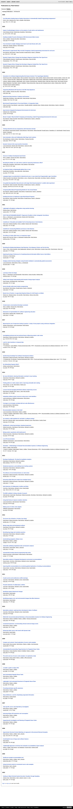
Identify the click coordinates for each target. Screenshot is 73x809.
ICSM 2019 (5, 283)
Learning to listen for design (10, 272)
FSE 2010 (5, 613)
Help (16, 807)
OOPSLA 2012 (6, 562)
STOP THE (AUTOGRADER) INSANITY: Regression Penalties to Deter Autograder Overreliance (26, 215)
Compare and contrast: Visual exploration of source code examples (19, 642)
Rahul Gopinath (13, 249)
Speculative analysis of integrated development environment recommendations (22, 559)
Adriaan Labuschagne (8, 325)
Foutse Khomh (39, 79)
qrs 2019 (5, 296)
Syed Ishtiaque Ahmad (8, 32)
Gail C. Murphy (26, 81)
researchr (3, 1)
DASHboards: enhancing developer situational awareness (17, 425)
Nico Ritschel (6, 52)
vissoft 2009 (5, 645)
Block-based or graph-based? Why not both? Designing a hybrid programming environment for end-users (29, 50)
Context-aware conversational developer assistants (15, 305)
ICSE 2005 (5, 767)
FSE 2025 (5, 40)
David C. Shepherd (35, 52)
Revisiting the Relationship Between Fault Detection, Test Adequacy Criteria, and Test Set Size (26, 247)
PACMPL (5, 186)
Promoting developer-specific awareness (13, 688)
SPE (4, 133)
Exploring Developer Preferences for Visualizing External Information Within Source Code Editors (27, 254)
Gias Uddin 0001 (18, 98)
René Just (60, 249)
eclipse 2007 (6, 717)
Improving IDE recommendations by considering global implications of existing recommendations (27, 566)
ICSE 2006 (5, 742)
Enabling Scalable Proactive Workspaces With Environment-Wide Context (21, 37)
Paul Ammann (54, 249)
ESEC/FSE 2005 (7, 761)
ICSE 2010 (5, 620)
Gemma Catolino (58, 77)
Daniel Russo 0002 (7, 77)
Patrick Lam (23, 384)
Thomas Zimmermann (33, 413)
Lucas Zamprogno (7, 145)
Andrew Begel (12, 696)
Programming (6, 60)
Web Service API (22, 807)
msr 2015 (5, 367)
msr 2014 (5, 386)
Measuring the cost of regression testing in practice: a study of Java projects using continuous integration (29, 323)
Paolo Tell (64, 83)
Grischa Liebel (57, 79)
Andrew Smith (35, 747)
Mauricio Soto (31, 178)
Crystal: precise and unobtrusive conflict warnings (15, 578)
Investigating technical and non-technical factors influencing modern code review (23, 335)
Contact (7, 807)
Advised (8, 9)
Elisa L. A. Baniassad (8, 217)
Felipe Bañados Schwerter (9, 59)
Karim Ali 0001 (32, 59)
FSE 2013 (5, 503)
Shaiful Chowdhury (13, 223)
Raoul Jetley (37, 178)
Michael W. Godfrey (29, 337)
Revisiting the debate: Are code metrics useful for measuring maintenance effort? (23, 162)
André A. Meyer (14, 139)
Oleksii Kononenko (13, 337)
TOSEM (5, 100)
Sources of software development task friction (14, 155)
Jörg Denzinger (34, 644)
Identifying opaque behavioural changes (13, 591)
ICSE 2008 (5, 691)
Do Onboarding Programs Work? (11, 364)
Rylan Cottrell (6, 644)
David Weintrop (23, 130)
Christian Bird (7, 359)
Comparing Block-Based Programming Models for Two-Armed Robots (20, 189)
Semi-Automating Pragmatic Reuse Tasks (13, 674)
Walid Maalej (19, 81)
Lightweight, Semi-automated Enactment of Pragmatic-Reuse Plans (19, 681)
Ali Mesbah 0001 (13, 281)
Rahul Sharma (22, 554)
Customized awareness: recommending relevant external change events (20, 623)
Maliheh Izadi (32, 79)
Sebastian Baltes (16, 77)
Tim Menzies (7, 345)
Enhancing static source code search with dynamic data (16, 630)
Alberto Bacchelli (37, 130)
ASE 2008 (5, 678)
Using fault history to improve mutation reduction (15, 500)
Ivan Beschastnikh (17, 274)
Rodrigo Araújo (6, 210)
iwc (3, 54)
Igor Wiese (43, 178)
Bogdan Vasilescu (13, 45)
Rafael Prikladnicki (7, 83)
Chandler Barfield (28, 105)
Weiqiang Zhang (12, 295)
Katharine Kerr (12, 20)
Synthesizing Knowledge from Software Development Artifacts (18, 355)
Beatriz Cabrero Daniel (48, 77)
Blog (28, 807)
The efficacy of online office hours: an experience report (16, 235)
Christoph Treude (7, 84)
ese (4, 159)
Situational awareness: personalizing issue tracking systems (18, 466)
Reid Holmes (27, 20)
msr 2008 (5, 671)
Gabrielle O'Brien (42, 81)
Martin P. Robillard (22, 83)
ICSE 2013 (5, 469)
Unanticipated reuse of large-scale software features (16, 739)
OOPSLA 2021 (6, 239)
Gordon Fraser (42, 420)
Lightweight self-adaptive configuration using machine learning (18, 208)
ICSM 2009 (5, 659)
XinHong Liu (6, 255)
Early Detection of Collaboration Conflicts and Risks (15, 486)
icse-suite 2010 (6, 634)
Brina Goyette (13, 644)
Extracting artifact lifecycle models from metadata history (17, 479)
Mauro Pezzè (54, 81)
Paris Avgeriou (32, 77)
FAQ (32, 807)
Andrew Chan (6, 777)
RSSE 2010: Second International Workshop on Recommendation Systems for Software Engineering (27, 617)
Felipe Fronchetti (20, 52)
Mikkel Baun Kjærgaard (48, 79)
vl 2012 (4, 556)
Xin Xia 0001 (20, 295)
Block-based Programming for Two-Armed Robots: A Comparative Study (20, 103)
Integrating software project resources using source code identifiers (19, 396)
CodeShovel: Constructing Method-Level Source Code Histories (18, 228)
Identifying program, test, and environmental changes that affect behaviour (21, 598)
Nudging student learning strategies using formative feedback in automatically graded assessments (27, 261)
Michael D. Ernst (30, 249)
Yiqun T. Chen (6, 249)
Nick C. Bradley (19, 20)
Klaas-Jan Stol (39, 83)
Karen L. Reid (20, 391)
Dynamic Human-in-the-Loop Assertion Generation (15, 144)
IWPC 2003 (5, 779)
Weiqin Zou (5, 295)
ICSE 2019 (5, 289)
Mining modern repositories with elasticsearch (14, 432)
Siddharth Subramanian (17, 398)
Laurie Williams (13, 345)
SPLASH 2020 (6, 264)
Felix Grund (5, 223)
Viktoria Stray (58, 83)
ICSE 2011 (5, 595)
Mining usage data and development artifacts (14, 525)
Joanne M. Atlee (28, 145)
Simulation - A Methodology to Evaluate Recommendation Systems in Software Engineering (25, 445)
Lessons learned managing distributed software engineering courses (20, 389)
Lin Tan (11, 384)
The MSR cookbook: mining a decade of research (15, 493)
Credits (12, 807)
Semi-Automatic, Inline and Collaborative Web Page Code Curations (19, 137)
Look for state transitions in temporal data (13, 342)
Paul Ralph (14, 83)
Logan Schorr (21, 105)
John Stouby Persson (62, 81)
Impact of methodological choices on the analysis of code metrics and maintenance (23, 30)
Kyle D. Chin (6, 20)
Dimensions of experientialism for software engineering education (19, 311)
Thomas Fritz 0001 (15, 38)
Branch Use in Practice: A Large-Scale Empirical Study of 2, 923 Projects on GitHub (23, 293)
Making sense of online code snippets (12, 506)
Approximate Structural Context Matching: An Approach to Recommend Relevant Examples (25, 732)
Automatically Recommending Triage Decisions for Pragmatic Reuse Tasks (21, 649)
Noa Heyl (11, 237)
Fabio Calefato (39, 77)
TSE (4, 147)
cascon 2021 (6, 211)
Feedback (36, 807)
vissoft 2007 (5, 710)
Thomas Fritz (14, 306)
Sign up (71, 1)
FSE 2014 (5, 379)
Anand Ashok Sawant (14, 130)
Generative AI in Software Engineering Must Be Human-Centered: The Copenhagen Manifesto (25, 76)
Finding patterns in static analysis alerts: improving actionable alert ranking (21, 382)
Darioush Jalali (11, 420)
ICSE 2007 (5, 723)
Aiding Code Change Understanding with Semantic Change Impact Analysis (21, 279)
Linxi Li (25, 178)
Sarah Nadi (12, 495)
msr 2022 (5, 172)
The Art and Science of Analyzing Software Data (45, 359)
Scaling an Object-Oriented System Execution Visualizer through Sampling (21, 776)
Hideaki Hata (19, 79)
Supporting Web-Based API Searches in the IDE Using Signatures (19, 89)
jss (3, 33)
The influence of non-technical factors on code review (16, 472)
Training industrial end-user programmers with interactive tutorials (19, 128)
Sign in (67, 1)
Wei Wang (33, 495)
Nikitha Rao (5, 45)
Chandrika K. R (52, 130)
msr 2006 (5, 749)
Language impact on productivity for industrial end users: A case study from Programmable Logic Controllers (30, 176)
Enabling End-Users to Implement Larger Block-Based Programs (18, 196)
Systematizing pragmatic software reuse (13, 539)
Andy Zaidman (24, 164)
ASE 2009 (5, 652)
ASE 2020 (5, 250)
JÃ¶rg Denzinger (28, 657)
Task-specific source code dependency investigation (16, 706)
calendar (13, 1)
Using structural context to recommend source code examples (18, 764)
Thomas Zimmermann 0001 (24, 345)
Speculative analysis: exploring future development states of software (20, 610)
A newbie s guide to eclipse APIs (11, 667)
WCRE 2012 (6, 522)
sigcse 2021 (5, 218)
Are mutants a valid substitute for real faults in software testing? (18, 418)
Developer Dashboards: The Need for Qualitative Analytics (17, 459)
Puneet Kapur (28, 747)
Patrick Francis (66, 130)
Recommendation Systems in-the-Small (12, 410)
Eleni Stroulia (26, 391)
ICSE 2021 (5, 225)
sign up (8, 783)
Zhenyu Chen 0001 (34, 295)
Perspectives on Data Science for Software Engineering (47, 345)
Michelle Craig (19, 313)
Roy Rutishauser (7, 139)
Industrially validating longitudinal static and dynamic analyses (18, 545)
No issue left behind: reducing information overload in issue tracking (20, 376)
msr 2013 (5, 496)
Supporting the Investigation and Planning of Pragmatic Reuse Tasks (20, 720)
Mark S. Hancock (20, 547)
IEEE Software (6, 462)
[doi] (15, 21)
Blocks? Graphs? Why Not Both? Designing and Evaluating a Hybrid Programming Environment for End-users (30, 116)
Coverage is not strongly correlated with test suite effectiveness (18, 403)
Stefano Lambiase (12, 81)
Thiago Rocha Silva (31, 83)
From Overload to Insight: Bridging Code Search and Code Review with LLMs (22, 43)
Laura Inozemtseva (18, 325)
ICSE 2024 (5, 93)
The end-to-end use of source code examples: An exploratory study (19, 655)
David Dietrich (15, 554)
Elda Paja (48, 81)
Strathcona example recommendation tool (13, 757)
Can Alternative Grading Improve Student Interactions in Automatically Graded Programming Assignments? (29, 18)
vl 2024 (4, 113)
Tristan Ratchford (13, 650)
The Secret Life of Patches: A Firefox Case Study (15, 518)
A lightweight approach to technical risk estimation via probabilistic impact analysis (23, 745)
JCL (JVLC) (5, 179)
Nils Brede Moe (33, 81)
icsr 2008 (5, 684)
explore (8, 1)
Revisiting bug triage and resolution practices (14, 532)
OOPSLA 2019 (6, 276)
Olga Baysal (6, 337)
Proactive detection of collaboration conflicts (14, 584)
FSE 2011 (5, 581)
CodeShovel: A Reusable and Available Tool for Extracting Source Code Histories (22, 222)
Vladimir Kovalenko (14, 191)
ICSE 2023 (5, 140)
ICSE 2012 (5, 535)
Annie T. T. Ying (27, 777)
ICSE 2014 (5, 393)
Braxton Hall (14, 145)
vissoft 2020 (5, 257)
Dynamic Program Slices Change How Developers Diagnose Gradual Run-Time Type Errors (25, 57)
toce (4, 21)
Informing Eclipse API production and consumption (15, 713)
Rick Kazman (31, 164)
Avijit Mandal (59, 130)
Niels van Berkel (24, 77)
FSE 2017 (5, 327)
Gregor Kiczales (32, 274)
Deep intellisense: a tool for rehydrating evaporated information (18, 694)
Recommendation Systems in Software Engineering (53, 413)
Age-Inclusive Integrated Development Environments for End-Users (19, 110)
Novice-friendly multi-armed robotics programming (15, 286)
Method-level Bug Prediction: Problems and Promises (16, 96)
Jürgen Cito (64, 77)
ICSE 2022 (5, 200)
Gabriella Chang (36, 105)
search (17, 1)
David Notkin (26, 488)
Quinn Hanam (6, 281)
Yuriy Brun (5, 488)
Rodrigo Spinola (44, 105)
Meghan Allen (27, 237)
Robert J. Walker (22, 411)
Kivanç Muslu (6, 561)
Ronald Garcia (27, 52)
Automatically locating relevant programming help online (17, 552)
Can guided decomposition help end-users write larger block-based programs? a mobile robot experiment (29, 183)
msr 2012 (5, 528)
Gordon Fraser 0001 (45, 249)
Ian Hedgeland (21, 747)
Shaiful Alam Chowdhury (19, 32)
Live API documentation (9, 438)
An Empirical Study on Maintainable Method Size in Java (16, 169)
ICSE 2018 (5, 308)
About (3, 807)
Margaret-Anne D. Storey (48, 83)
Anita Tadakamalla (22, 249)
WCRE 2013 (6, 476)
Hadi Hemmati (26, 98)
